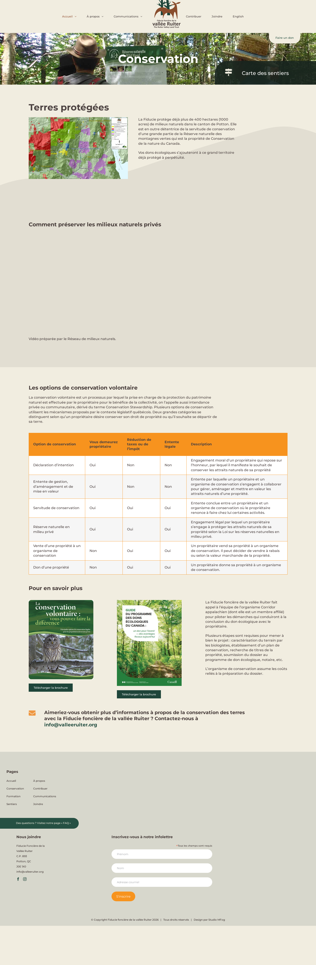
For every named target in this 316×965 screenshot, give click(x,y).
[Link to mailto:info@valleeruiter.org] (32, 713)
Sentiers (11, 804)
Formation (13, 796)
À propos (39, 780)
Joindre (38, 804)
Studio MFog (216, 919)
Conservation (15, 788)
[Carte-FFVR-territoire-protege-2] (78, 119)
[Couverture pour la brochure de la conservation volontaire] (61, 602)
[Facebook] (18, 879)
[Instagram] (25, 879)
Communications (44, 796)
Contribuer (40, 788)
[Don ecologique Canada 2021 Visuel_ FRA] (149, 602)
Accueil (11, 780)
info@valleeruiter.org (70, 725)
